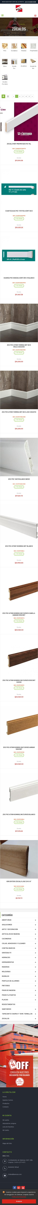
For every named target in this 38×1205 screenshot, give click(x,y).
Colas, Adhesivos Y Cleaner (13, 943)
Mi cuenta (6, 1120)
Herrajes (6, 957)
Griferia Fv (6, 953)
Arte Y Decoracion (10, 929)
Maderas (5, 967)
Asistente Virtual (13, 1167)
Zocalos (5, 1018)
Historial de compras (9, 1123)
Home (15, 24)
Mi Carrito (6, 1130)
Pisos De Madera (9, 990)
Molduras (6, 972)
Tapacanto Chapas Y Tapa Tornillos (17, 1014)
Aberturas (6, 920)
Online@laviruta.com (15, 1174)
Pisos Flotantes (9, 995)
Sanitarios (6, 1009)
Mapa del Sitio (7, 1143)
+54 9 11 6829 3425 (30, 1)
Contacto (6, 1107)
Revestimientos (8, 1004)
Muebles (5, 976)
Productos (6, 1103)
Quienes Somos (8, 1100)
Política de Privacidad (19, 1197)
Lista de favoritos (8, 1127)
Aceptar (19, 1201)
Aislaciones (7, 925)
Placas (5, 1000)
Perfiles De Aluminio (10, 981)
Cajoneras (6, 939)
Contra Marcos (8, 948)
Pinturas (6, 986)
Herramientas (8, 962)
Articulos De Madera (11, 934)
